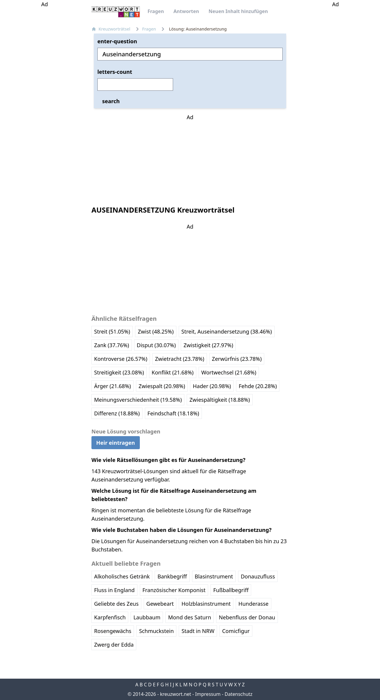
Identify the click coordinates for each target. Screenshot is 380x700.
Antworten (186, 11)
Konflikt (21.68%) (173, 372)
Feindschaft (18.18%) (173, 413)
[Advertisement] (44, 97)
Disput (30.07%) (156, 345)
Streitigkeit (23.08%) (119, 372)
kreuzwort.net (175, 694)
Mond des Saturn (189, 617)
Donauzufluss (258, 576)
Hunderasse (253, 603)
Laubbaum (146, 617)
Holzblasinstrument (206, 603)
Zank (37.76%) (111, 345)
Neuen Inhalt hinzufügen (238, 11)
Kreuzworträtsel (110, 29)
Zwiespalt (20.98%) (162, 386)
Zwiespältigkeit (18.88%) (219, 399)
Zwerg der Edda (114, 644)
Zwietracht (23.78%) (179, 358)
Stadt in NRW (197, 630)
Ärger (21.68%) (112, 386)
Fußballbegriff (230, 590)
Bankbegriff (172, 576)
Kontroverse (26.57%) (120, 358)
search (111, 101)
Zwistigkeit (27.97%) (208, 345)
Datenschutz (239, 694)
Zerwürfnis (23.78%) (237, 358)
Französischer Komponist (174, 590)
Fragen (156, 11)
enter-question (117, 41)
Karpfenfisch (110, 617)
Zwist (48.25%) (156, 331)
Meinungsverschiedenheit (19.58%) (138, 399)
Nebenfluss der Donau (247, 617)
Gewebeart (160, 603)
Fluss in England (114, 590)
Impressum (208, 694)
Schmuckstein (156, 630)
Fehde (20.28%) (258, 386)
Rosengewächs (112, 630)
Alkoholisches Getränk (122, 576)
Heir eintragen (115, 442)
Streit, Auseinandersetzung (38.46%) (226, 331)
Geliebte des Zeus (116, 603)
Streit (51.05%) (112, 331)
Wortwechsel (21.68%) (228, 372)
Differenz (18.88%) (117, 413)
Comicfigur (236, 630)
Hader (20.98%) (212, 386)
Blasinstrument (214, 576)
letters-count (114, 71)
